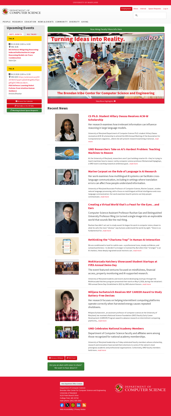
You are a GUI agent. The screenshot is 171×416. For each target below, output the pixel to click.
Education (30, 22)
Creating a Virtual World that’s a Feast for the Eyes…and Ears (123, 206)
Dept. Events (16, 34)
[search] (149, 15)
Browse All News (56, 358)
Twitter (67, 405)
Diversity (74, 22)
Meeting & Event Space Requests (24, 110)
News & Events (46, 22)
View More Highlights (106, 101)
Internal (143, 9)
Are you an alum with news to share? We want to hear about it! (66, 366)
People (7, 22)
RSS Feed (71, 358)
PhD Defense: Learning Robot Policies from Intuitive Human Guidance (22, 88)
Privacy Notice (80, 409)
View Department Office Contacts (71, 384)
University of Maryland (85, 2)
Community (61, 22)
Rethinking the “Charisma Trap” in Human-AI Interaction (124, 239)
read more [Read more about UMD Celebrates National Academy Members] (102, 350)
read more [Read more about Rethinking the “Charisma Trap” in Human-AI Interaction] (137, 250)
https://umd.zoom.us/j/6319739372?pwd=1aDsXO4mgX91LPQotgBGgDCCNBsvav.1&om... (24, 80)
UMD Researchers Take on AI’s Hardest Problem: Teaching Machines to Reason (124, 151)
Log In (165, 9)
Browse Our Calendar (24, 101)
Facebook (62, 405)
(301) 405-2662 (75, 401)
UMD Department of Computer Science (21, 11)
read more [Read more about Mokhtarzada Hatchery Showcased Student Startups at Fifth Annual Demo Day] (146, 284)
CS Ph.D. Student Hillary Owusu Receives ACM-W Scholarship (118, 118)
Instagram (73, 405)
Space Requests (154, 9)
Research (17, 22)
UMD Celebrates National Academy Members (116, 328)
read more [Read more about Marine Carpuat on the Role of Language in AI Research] (105, 196)
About (135, 9)
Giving (84, 22)
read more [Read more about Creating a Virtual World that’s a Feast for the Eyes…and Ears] (107, 230)
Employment (126, 9)
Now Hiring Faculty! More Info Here (106, 29)
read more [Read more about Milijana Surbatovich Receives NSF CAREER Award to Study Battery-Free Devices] (102, 320)
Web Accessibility (66, 409)
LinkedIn (79, 405)
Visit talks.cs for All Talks (24, 106)
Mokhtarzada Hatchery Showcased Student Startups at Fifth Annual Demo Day (122, 263)
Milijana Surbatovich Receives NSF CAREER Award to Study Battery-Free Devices (125, 293)
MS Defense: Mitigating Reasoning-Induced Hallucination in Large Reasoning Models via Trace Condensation (24, 53)
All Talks (31, 34)
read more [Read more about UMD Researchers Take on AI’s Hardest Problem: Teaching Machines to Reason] (133, 163)
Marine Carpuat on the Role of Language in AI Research (122, 171)
